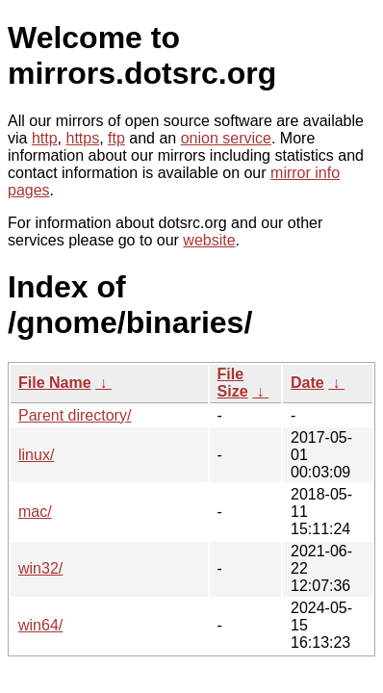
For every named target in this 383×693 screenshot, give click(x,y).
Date (307, 382)
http (45, 138)
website (209, 240)
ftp (116, 138)
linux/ (36, 455)
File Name (54, 382)
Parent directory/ (74, 415)
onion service (226, 138)
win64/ (40, 625)
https (82, 138)
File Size (232, 382)
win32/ (40, 568)
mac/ (35, 511)
